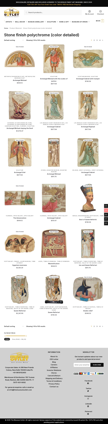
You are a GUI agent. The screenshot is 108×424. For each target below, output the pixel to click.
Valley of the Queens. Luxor (91, 263)
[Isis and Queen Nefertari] (88, 243)
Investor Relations (54, 370)
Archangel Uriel (19, 172)
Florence (23, 126)
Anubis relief (88, 311)
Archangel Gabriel (53, 127)
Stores (54, 373)
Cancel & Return (54, 376)
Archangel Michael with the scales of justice (54, 80)
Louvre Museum (25, 261)
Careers (54, 365)
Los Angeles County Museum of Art (52, 123)
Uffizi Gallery (18, 215)
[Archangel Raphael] (88, 105)
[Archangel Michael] (19, 59)
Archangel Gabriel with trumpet (88, 79)
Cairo (42, 307)
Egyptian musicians (19, 265)
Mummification (53, 264)
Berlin (75, 215)
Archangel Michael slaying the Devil (20, 128)
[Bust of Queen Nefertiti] (88, 198)
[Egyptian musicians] (19, 243)
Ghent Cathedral (85, 170)
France (16, 261)
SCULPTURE (51, 22)
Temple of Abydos (89, 307)
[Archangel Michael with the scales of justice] (53, 59)
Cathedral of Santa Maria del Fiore (19, 123)
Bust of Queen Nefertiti (88, 219)
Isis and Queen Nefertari (88, 265)
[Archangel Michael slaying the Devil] (19, 105)
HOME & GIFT (64, 22)
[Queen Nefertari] (19, 289)
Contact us (54, 387)
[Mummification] (53, 243)
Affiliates (54, 367)
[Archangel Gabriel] (53, 105)
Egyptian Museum (84, 76)
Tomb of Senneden (49, 261)
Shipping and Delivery (54, 378)
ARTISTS (9, 22)
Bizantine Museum (53, 170)
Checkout (100, 12)
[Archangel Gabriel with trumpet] (88, 59)
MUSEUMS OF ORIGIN (80, 22)
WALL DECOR (20, 22)
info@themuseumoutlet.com (20, 390)
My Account (89, 12)
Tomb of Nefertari (89, 261)
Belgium (75, 170)
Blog (54, 362)
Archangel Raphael (88, 127)
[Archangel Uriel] (19, 152)
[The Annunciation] (19, 198)
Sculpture (53, 76)
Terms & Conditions (54, 381)
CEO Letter (54, 359)
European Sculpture (12, 126)
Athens (43, 170)
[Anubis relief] (88, 289)
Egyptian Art (94, 215)
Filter (7, 339)
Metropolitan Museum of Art (14, 76)
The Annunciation (19, 218)
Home (6, 28)
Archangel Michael (20, 80)
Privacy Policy (54, 384)
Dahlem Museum (83, 215)
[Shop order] (14, 40)
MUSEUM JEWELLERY (36, 22)
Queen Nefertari (20, 311)
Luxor (40, 261)
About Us (54, 356)
